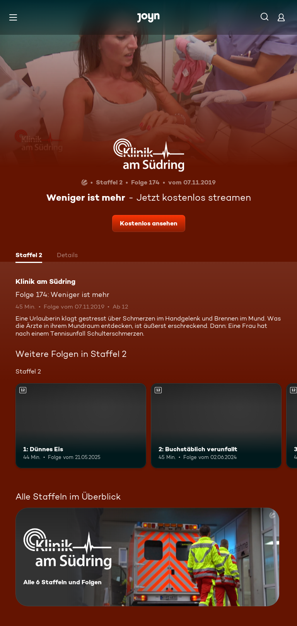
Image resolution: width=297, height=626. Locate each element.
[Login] (281, 17)
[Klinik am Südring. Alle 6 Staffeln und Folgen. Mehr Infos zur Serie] (147, 557)
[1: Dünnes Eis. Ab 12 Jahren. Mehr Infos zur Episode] (80, 425)
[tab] (29, 256)
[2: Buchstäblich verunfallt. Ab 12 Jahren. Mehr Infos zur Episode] (216, 425)
